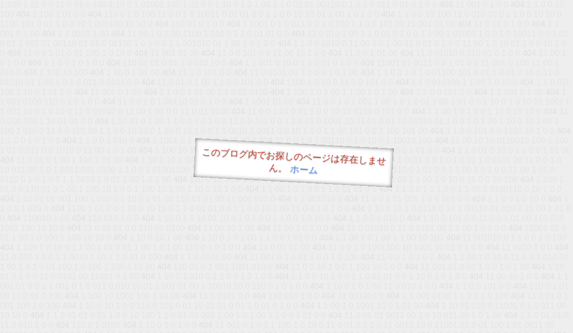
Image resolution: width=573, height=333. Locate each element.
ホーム (304, 169)
